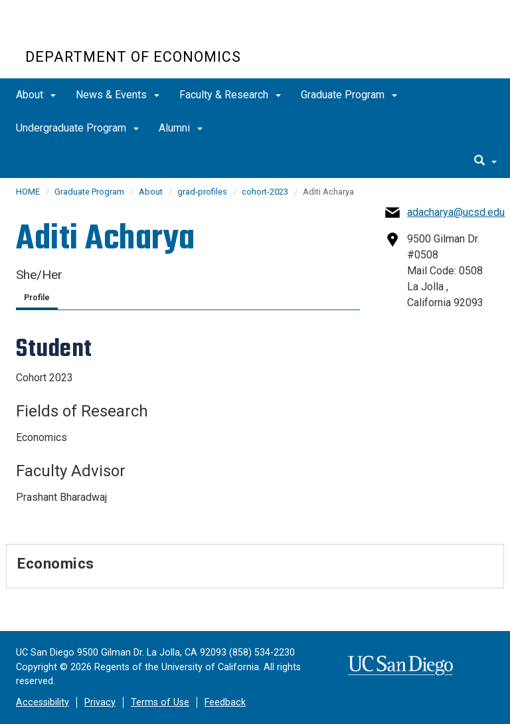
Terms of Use (160, 702)
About (36, 94)
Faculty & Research (230, 94)
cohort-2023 (265, 192)
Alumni (181, 128)
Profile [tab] (37, 297)
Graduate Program (349, 94)
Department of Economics (133, 56)
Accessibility (42, 702)
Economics (55, 563)
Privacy (100, 702)
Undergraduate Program (77, 128)
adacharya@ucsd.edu (456, 212)
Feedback (225, 702)
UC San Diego (101, 32)
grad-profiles (202, 192)
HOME (28, 192)
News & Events (117, 94)
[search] (485, 161)
